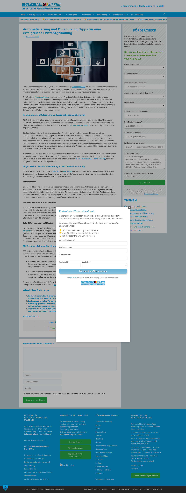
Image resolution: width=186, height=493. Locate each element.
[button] (5, 487)
